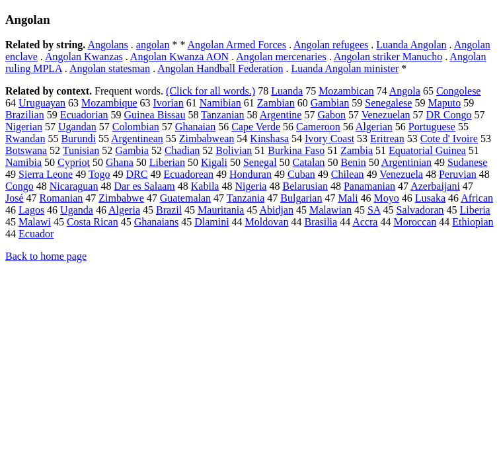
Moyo (386, 198)
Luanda (287, 91)
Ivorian (168, 102)
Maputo (444, 102)
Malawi (35, 221)
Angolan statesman (109, 68)
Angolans (107, 44)
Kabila (205, 186)
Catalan (309, 162)
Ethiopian (472, 221)
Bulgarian (301, 198)
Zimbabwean (207, 138)
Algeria (124, 210)
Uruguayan (42, 102)
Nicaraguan (74, 186)
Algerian (374, 126)
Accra (364, 221)
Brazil (169, 210)
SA (374, 210)
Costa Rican (92, 221)
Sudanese (467, 162)
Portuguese (431, 126)
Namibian (220, 102)
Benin (352, 162)
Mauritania (221, 210)
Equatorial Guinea (427, 150)
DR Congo (449, 114)
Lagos (31, 210)
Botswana (26, 150)
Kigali (214, 162)
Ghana (120, 162)
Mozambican (346, 91)
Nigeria (250, 186)
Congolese (458, 91)
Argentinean (137, 138)
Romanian (61, 198)
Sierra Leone (46, 174)
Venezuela (401, 174)
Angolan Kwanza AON (179, 56)
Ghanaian (195, 126)
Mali (348, 198)
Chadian (182, 150)
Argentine (281, 114)
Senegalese (388, 102)
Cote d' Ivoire (449, 138)
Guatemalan (185, 198)
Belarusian (304, 186)
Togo (99, 174)
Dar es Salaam (144, 186)
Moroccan (414, 221)
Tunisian (81, 150)
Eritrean (387, 138)
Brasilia (320, 221)
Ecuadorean (188, 174)
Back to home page (46, 256)
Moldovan (267, 221)
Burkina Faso (296, 150)
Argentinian (406, 162)
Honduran (250, 174)
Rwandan (25, 138)
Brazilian (24, 114)
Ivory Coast (329, 138)
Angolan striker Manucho (388, 56)
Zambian (276, 102)
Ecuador (36, 233)
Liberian (167, 162)
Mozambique (109, 102)
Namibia (23, 162)
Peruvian (458, 174)
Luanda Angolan (411, 44)
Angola (404, 91)
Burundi (78, 138)
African (477, 198)
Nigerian (23, 126)
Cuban (301, 174)
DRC (137, 174)
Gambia (132, 150)
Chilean (347, 174)
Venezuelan (386, 114)
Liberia (475, 210)
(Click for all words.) (210, 91)
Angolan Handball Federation (220, 68)
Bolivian (233, 150)
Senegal (260, 162)
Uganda (76, 210)
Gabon (331, 114)
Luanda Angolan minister (345, 68)
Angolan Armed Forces (237, 44)
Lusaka (430, 198)
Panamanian (369, 186)
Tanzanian (223, 114)
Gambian (330, 102)
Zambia (356, 150)
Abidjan (276, 210)
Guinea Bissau (155, 114)
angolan (153, 44)
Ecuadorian (84, 114)
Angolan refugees (330, 44)
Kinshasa (269, 138)
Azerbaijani (435, 186)
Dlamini (211, 221)
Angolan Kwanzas (84, 56)
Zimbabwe (120, 198)
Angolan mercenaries (281, 56)
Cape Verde (255, 126)
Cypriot (74, 162)
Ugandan (77, 126)
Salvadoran (420, 210)
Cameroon (318, 126)
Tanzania (246, 198)
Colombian (135, 126)
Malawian (330, 210)
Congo (19, 186)
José (14, 198)
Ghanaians (156, 221)
